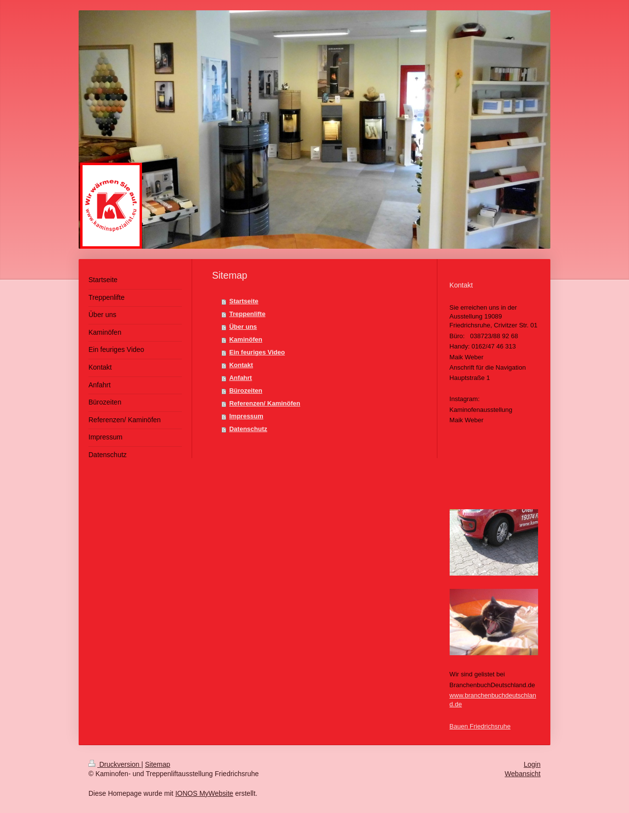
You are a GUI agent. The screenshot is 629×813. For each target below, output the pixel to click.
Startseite (243, 301)
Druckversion (114, 764)
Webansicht (523, 774)
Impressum (246, 416)
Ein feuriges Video (257, 352)
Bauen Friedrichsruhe (480, 726)
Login (532, 764)
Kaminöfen (245, 339)
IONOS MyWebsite (204, 793)
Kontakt (241, 365)
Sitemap (157, 764)
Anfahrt (240, 377)
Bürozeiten (245, 390)
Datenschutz (248, 429)
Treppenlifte (247, 314)
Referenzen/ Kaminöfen (264, 403)
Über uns (243, 326)
